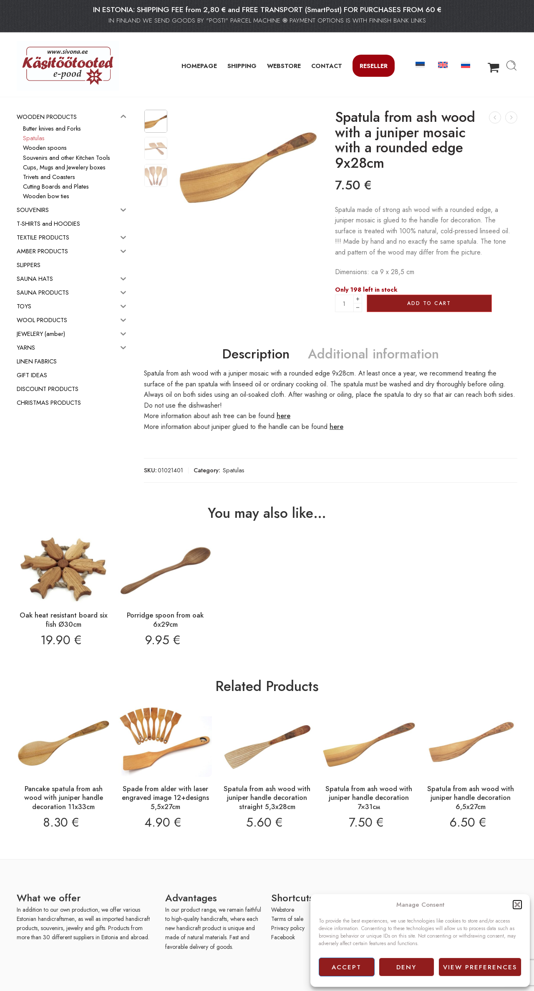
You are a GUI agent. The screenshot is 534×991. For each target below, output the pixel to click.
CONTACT (326, 65)
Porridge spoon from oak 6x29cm (165, 619)
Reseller (374, 65)
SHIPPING (242, 65)
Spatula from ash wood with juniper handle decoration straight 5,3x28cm (267, 798)
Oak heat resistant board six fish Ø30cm (64, 619)
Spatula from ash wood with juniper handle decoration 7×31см (368, 798)
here (283, 416)
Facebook (283, 937)
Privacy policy (288, 928)
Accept (346, 967)
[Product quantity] (344, 303)
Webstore (282, 909)
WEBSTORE (284, 65)
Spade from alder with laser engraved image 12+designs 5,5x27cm (165, 798)
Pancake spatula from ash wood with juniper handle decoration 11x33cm (63, 798)
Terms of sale (287, 919)
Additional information (373, 354)
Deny (406, 967)
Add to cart (429, 303)
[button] (517, 904)
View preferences (480, 967)
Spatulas (233, 470)
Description (256, 354)
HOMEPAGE (199, 65)
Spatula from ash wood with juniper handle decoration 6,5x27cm (470, 798)
